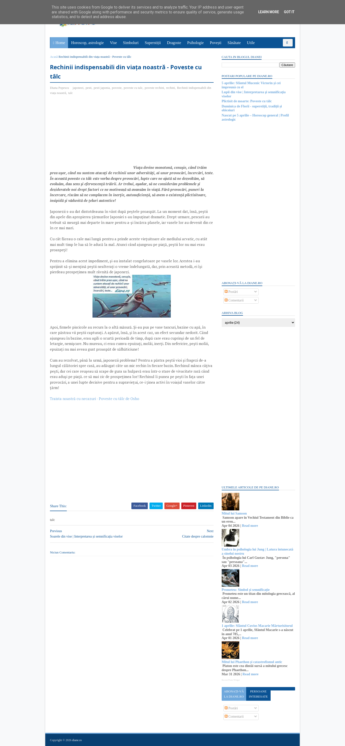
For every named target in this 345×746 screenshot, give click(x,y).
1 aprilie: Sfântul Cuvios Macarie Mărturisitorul (256, 626)
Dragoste (174, 43)
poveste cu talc (133, 88)
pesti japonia (102, 88)
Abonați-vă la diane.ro (234, 693)
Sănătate (234, 43)
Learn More (268, 12)
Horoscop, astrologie (87, 43)
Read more (250, 526)
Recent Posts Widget (230, 680)
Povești (215, 43)
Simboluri (131, 43)
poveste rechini (154, 88)
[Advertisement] (91, 135)
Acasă (54, 56)
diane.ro (77, 740)
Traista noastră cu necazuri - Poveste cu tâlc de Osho (94, 398)
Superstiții (153, 43)
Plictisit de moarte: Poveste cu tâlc (246, 101)
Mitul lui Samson (234, 513)
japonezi (78, 88)
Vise (113, 43)
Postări (231, 292)
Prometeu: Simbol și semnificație (245, 590)
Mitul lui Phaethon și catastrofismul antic (251, 662)
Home (60, 43)
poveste (117, 88)
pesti (89, 88)
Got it (289, 12)
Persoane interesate (258, 693)
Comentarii (234, 300)
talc (75, 93)
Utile (251, 43)
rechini (170, 88)
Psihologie (195, 43)
